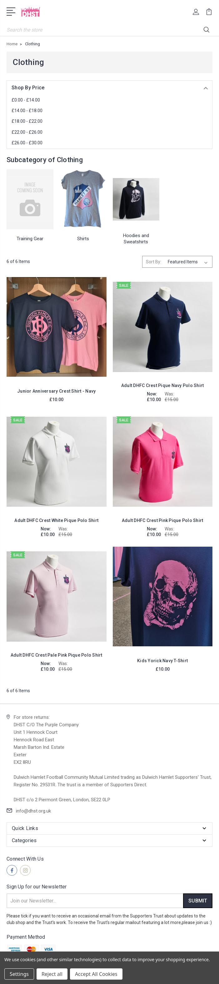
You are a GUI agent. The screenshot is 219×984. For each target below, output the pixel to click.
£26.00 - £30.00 (27, 142)
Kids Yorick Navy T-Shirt (162, 660)
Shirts (83, 238)
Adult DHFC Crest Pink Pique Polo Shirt (162, 520)
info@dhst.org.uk (33, 811)
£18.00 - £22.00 (27, 121)
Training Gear (30, 238)
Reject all (52, 974)
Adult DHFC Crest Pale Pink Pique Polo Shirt (56, 655)
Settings (19, 974)
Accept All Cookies (96, 974)
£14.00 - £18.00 (27, 110)
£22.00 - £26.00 (27, 132)
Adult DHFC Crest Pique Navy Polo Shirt (162, 385)
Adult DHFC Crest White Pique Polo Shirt (56, 520)
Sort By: (153, 261)
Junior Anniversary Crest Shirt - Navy (56, 391)
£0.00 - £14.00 (26, 99)
